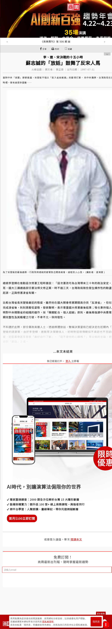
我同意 (96, 621)
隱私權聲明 (48, 621)
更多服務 (101, 613)
